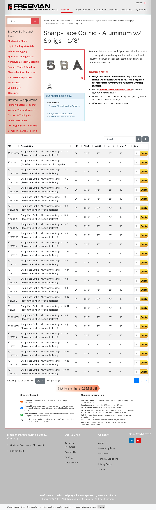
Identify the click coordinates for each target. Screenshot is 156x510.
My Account (141, 9)
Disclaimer (103, 453)
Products (67, 9)
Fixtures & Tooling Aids (20, 115)
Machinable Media (17, 41)
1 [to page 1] (136, 380)
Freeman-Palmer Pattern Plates (62, 116)
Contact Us (126, 9)
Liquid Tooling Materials (21, 46)
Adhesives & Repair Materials (23, 61)
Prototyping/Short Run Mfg (22, 125)
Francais (140, 2)
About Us (113, 9)
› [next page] (146, 380)
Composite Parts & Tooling (22, 130)
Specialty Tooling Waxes (21, 56)
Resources (99, 9)
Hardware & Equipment (20, 77)
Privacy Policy (105, 464)
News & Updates (106, 448)
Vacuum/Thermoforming (21, 110)
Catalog (69, 457)
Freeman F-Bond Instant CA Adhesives (64, 106)
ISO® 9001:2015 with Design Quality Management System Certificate (78, 495)
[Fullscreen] (145, 139)
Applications (83, 9)
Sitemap (102, 469)
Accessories (14, 82)
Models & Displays (17, 120)
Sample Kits (14, 87)
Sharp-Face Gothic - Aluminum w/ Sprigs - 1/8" (64, 23)
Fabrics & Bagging (17, 51)
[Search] (120, 139)
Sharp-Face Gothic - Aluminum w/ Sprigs (118, 21)
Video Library (71, 462)
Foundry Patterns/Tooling (21, 104)
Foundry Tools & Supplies (21, 67)
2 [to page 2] (141, 380)
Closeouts (13, 92)
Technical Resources (70, 445)
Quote (144, 153)
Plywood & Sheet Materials (22, 72)
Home (55, 9)
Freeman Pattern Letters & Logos (86, 21)
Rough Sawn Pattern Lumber (61, 113)
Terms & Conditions (108, 458)
